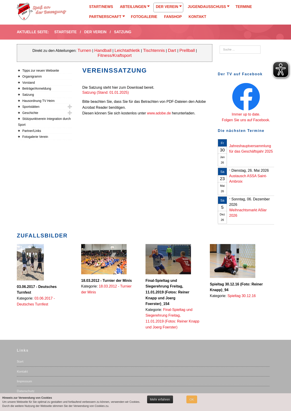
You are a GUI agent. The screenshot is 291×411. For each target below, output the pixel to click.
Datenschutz (25, 391)
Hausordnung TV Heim (38, 101)
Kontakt (22, 371)
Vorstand (28, 82)
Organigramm (32, 76)
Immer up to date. (246, 114)
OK (191, 399)
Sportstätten (31, 106)
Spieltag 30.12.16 (241, 296)
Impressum (24, 381)
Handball (103, 50)
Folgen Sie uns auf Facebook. (246, 120)
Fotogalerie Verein (35, 137)
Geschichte (30, 113)
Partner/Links (31, 131)
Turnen (84, 50)
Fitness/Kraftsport (115, 55)
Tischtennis (154, 50)
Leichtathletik (127, 50)
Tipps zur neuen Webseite (40, 70)
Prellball (187, 50)
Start (20, 361)
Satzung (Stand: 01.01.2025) (105, 92)
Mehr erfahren (160, 399)
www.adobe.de (159, 113)
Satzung (28, 94)
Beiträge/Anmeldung (36, 88)
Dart (172, 50)
